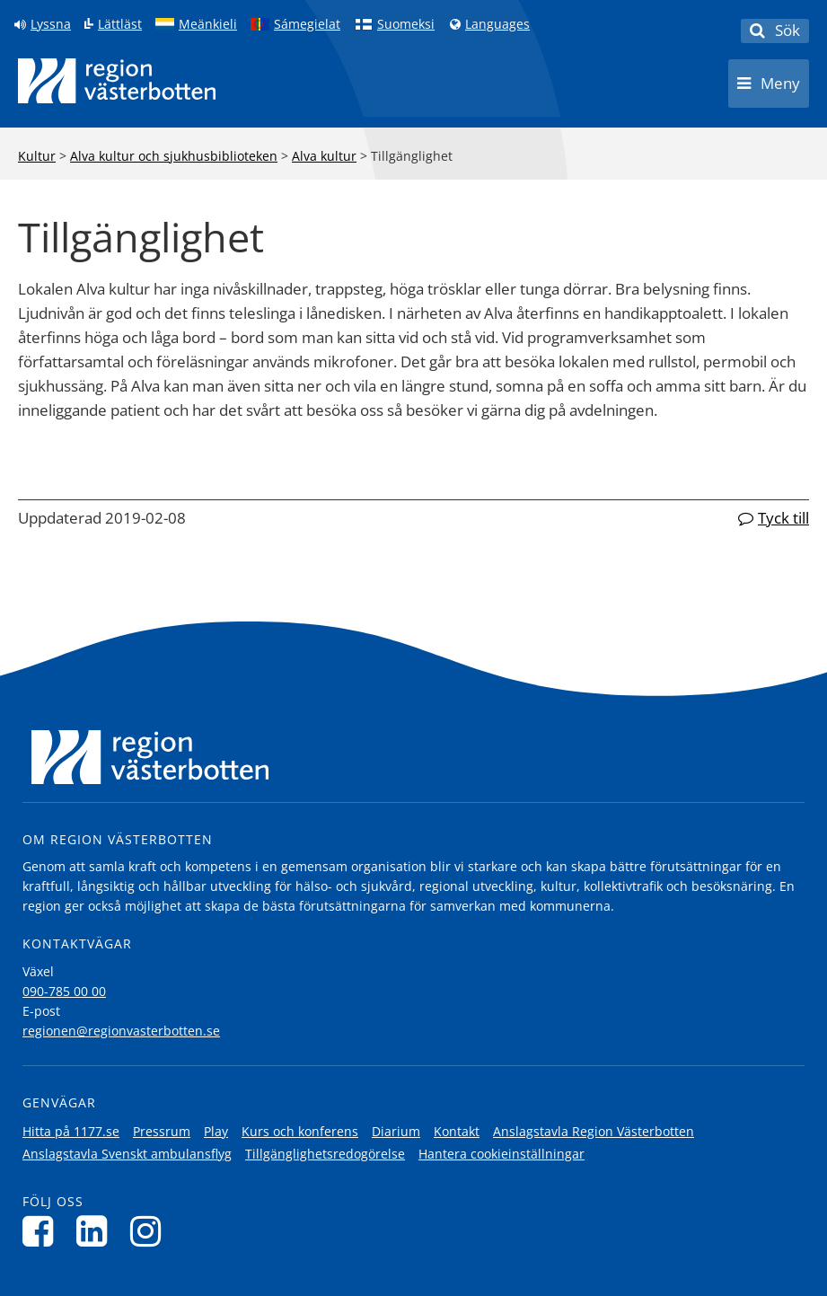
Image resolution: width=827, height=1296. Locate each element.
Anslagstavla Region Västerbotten (593, 1131)
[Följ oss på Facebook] (42, 1231)
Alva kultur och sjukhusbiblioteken (173, 155)
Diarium (396, 1131)
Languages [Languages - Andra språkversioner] (497, 24)
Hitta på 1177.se (70, 1131)
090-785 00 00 (64, 991)
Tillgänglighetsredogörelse (325, 1153)
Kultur (37, 155)
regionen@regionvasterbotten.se (121, 1030)
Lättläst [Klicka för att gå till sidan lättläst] (120, 24)
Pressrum (161, 1131)
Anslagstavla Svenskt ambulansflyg (127, 1153)
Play (216, 1131)
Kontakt (456, 1131)
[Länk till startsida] (117, 80)
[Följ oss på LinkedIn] (96, 1231)
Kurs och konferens (300, 1131)
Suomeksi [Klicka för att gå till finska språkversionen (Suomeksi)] (406, 24)
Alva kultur (324, 155)
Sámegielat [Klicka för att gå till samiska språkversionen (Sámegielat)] (307, 24)
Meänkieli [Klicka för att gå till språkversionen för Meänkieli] (208, 24)
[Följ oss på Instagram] (150, 1231)
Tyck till (783, 517)
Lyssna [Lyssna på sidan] (51, 24)
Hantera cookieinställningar (501, 1153)
